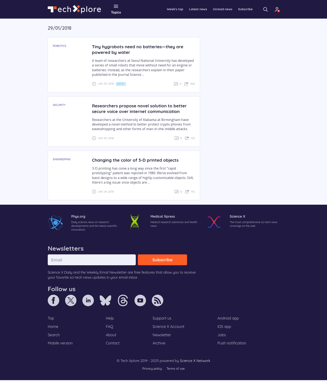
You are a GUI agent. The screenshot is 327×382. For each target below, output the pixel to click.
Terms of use (176, 370)
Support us (162, 318)
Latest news (187, 9)
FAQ (110, 327)
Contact (113, 344)
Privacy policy (151, 370)
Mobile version (61, 344)
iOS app (224, 327)
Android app (228, 318)
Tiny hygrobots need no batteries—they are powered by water (139, 49)
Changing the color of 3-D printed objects (137, 160)
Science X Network (195, 362)
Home (53, 327)
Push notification (232, 344)
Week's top (163, 9)
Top (51, 318)
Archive (159, 344)
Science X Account (168, 327)
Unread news (213, 9)
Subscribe (237, 9)
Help (110, 318)
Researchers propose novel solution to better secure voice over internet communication (141, 108)
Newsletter (161, 336)
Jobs (221, 336)
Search (54, 336)
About (111, 336)
